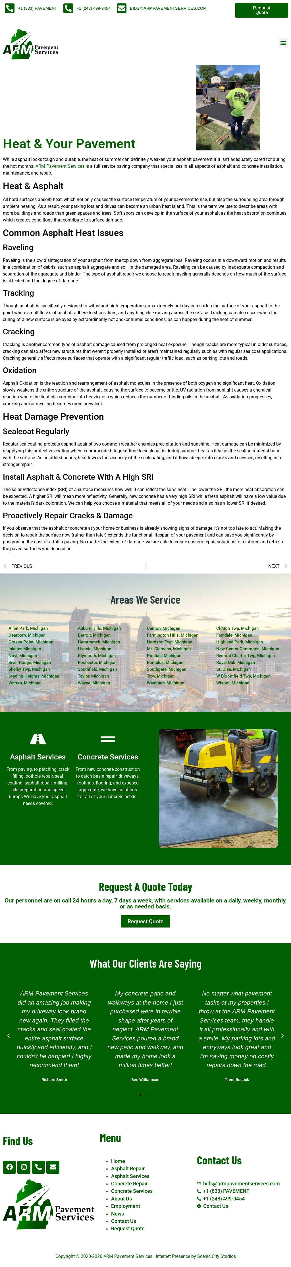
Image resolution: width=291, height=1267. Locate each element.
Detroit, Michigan (94, 635)
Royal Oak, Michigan (235, 662)
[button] (283, 42)
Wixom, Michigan (232, 683)
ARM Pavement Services (60, 166)
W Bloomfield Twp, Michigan (243, 676)
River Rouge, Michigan (30, 662)
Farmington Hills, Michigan (172, 635)
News (117, 1214)
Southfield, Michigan (97, 669)
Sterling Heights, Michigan (34, 676)
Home (118, 1161)
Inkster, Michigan (25, 648)
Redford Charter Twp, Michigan (245, 655)
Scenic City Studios (216, 1256)
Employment (125, 1206)
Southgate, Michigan (166, 669)
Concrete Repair (129, 1184)
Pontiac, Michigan (164, 655)
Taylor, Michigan (93, 676)
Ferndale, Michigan (234, 635)
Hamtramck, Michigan (99, 642)
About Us (121, 1199)
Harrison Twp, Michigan (169, 642)
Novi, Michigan (23, 655)
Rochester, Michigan (97, 662)
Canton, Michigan (163, 628)
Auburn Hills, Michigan (99, 628)
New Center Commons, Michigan (247, 648)
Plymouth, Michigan (97, 655)
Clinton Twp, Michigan (237, 628)
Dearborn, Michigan (27, 635)
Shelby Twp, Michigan (29, 669)
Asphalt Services (130, 1176)
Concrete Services (132, 1191)
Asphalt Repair (128, 1168)
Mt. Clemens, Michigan (169, 648)
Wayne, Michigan (94, 683)
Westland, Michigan (165, 683)
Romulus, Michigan (165, 662)
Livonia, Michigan (94, 648)
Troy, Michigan (160, 676)
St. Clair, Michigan (233, 669)
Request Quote (128, 1228)
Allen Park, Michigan (28, 628)
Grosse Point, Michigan (31, 642)
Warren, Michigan (25, 683)
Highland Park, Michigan (239, 642)
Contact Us (123, 1221)
